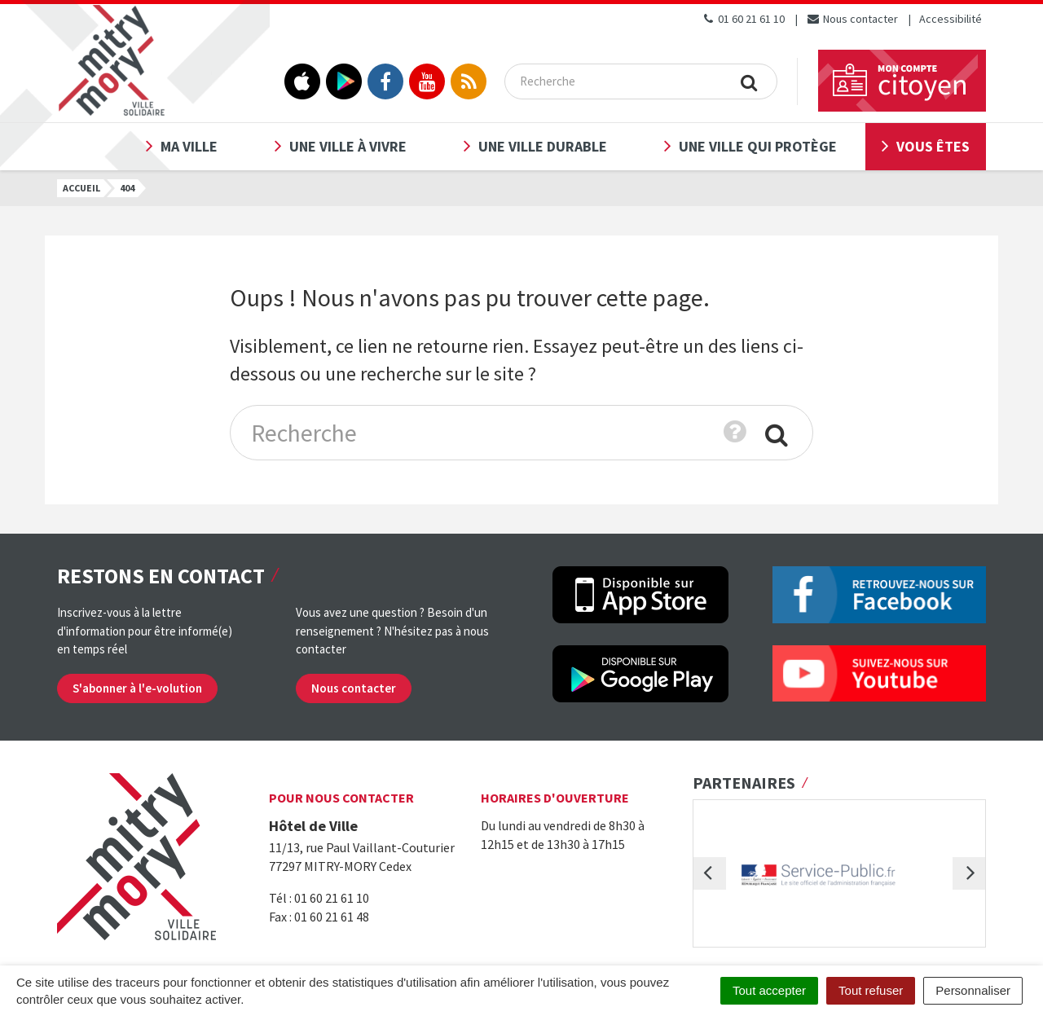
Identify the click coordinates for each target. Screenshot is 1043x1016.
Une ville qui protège (758, 146)
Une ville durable (542, 146)
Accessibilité (950, 18)
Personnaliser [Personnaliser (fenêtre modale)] (972, 990)
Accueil (81, 188)
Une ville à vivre (348, 146)
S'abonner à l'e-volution (137, 688)
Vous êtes (933, 146)
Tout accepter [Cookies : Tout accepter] (769, 990)
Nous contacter (852, 18)
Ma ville (189, 146)
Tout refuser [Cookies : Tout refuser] (870, 990)
